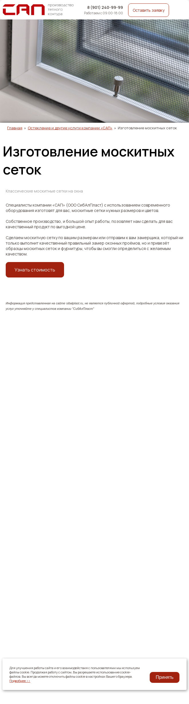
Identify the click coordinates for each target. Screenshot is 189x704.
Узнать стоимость (35, 270)
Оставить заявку (148, 10)
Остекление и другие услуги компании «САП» (70, 127)
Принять (165, 677)
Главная (14, 127)
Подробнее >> (19, 681)
